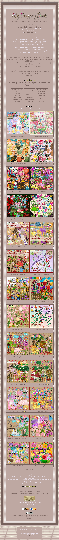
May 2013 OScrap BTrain (42, 301)
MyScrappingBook (26, 21)
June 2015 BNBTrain (41, 384)
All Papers (42, 101)
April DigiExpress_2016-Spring (17, 438)
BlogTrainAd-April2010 (41, 136)
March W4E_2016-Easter (41, 411)
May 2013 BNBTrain (42, 329)
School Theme (29, 94)
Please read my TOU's (29, 25)
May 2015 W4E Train (17, 384)
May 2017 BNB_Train (41, 466)
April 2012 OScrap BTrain (18, 246)
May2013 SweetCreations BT (18, 329)
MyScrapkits (45, 21)
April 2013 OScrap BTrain (41, 274)
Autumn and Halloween (41, 94)
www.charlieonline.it (29, 536)
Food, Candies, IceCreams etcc (17, 98)
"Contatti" (38, 491)
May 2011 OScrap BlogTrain (42, 219)
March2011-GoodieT (18, 191)
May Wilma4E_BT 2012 (18, 274)
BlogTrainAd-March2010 (18, 136)
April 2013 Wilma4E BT (18, 301)
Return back (29, 32)
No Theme (17, 101)
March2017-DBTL (41, 438)
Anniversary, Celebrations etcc (29, 98)
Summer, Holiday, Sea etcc (17, 94)
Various (42, 98)
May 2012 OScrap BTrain (42, 246)
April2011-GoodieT (41, 191)
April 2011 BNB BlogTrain (18, 219)
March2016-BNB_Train (17, 411)
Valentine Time (29, 90)
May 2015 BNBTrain (41, 357)
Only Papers (29, 101)
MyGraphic (17, 21)
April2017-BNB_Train (17, 466)
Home (11, 21)
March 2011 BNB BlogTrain (42, 163)
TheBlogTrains (37, 21)
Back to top (29, 469)
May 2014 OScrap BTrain (17, 357)
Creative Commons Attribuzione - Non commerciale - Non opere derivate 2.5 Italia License (30, 517)
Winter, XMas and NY (17, 90)
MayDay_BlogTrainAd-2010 (18, 163)
